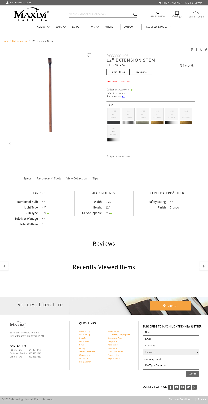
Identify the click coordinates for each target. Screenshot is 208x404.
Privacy (82, 348)
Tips (95, 178)
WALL (61, 27)
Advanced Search (115, 331)
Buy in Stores (118, 72)
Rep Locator (112, 348)
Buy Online (141, 72)
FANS (94, 27)
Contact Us (83, 358)
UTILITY (111, 27)
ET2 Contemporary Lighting (119, 335)
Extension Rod (20, 41)
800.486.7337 (35, 356)
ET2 (187, 2)
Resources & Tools (49, 178)
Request (170, 305)
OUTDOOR (131, 27)
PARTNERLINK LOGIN (18, 2)
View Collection (76, 178)
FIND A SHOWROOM (171, 2)
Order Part (83, 338)
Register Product (114, 358)
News (81, 345)
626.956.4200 (35, 350)
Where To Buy (84, 331)
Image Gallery (113, 341)
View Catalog (84, 335)
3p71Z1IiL (157, 359)
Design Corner (85, 362)
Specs (27, 178)
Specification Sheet (118, 156)
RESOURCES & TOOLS (158, 27)
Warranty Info (84, 355)
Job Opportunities (115, 352)
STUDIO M (197, 2)
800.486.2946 (35, 353)
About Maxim (84, 341)
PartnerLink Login (115, 355)
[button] (9, 143)
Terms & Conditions (87, 352)
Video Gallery (113, 345)
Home (5, 41)
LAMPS (77, 27)
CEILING (43, 27)
